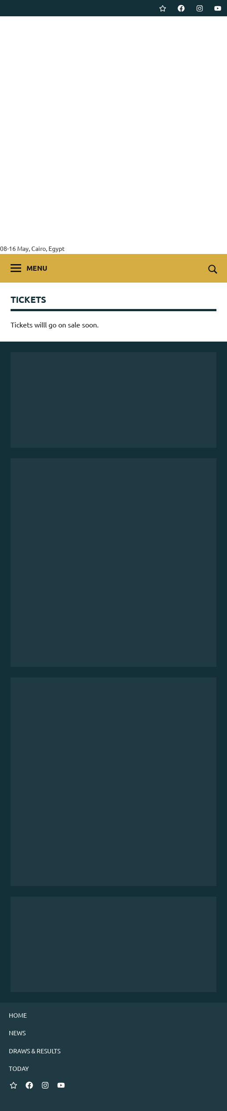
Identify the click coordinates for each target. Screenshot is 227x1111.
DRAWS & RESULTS (34, 1051)
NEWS (17, 1033)
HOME (18, 1015)
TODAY (19, 1068)
